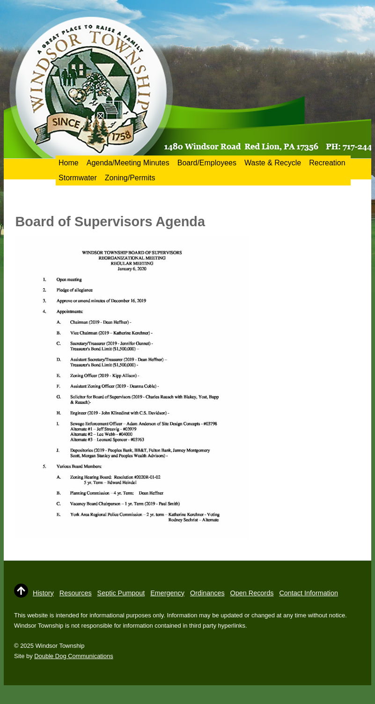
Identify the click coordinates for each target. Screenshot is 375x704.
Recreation (327, 163)
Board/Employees (206, 163)
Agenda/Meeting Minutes (128, 163)
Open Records (252, 593)
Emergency (167, 593)
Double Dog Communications (73, 656)
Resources (75, 593)
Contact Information (308, 593)
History (43, 593)
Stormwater (78, 178)
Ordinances (207, 593)
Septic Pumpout (121, 593)
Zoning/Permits (130, 178)
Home (69, 163)
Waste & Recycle (272, 163)
